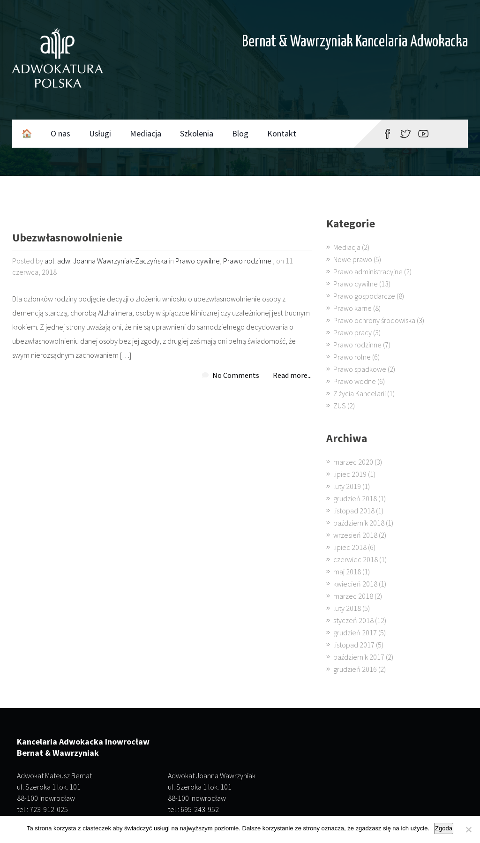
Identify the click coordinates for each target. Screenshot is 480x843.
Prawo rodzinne (247, 260)
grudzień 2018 (355, 498)
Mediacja (145, 133)
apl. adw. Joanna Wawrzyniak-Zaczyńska (106, 260)
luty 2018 (347, 608)
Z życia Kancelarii (359, 393)
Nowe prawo (352, 259)
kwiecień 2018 (355, 583)
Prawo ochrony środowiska (374, 320)
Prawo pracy (352, 332)
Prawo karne (352, 308)
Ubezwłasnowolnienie (67, 238)
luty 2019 (347, 486)
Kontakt (281, 133)
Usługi (100, 133)
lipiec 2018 (350, 547)
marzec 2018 (353, 596)
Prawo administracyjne (368, 271)
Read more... (292, 375)
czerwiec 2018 (355, 559)
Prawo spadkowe (359, 369)
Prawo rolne (352, 356)
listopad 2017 (354, 644)
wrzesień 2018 (355, 535)
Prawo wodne (354, 381)
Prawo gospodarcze (364, 296)
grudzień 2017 (355, 632)
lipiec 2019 (350, 474)
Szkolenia (196, 133)
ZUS (339, 405)
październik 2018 (358, 522)
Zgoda (443, 828)
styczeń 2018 (353, 620)
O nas (60, 133)
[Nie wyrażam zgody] (468, 829)
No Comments (235, 375)
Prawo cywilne (197, 260)
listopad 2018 (354, 510)
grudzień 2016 (355, 669)
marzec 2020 (353, 462)
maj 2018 (347, 571)
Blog (240, 133)
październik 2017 (358, 657)
